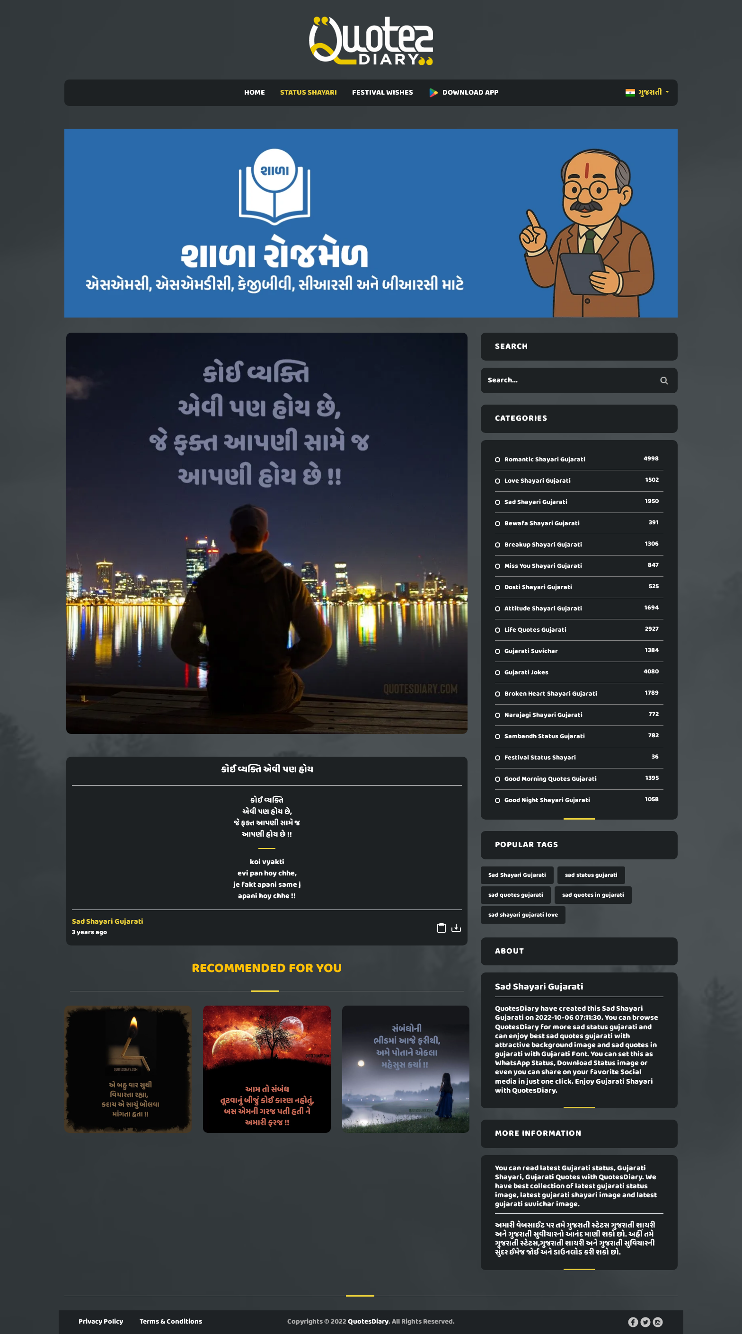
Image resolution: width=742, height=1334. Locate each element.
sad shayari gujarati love (523, 915)
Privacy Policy (101, 1321)
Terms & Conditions (171, 1321)
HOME (254, 93)
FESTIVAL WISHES (382, 93)
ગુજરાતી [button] (644, 93)
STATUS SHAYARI (308, 93)
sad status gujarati (591, 875)
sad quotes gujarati (515, 895)
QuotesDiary (368, 1321)
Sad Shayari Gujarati (107, 922)
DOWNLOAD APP (463, 93)
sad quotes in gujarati (593, 895)
